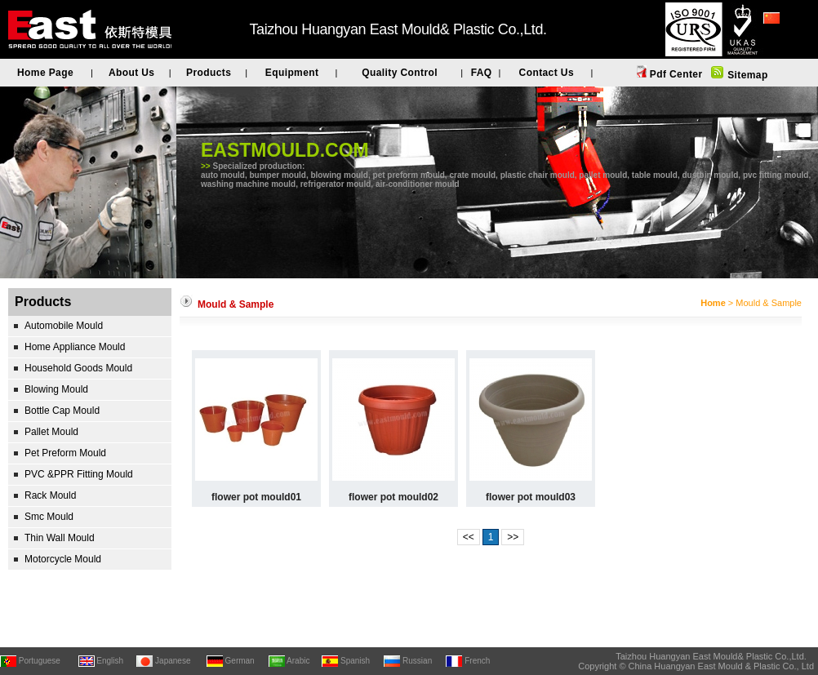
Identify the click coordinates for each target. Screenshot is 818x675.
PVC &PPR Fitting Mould (78, 474)
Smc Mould (48, 516)
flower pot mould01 (256, 497)
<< (468, 537)
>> (512, 537)
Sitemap (745, 75)
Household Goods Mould (78, 368)
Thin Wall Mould (59, 538)
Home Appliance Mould (74, 347)
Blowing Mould (56, 389)
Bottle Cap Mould (62, 410)
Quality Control (400, 72)
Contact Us (546, 72)
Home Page (45, 72)
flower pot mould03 (531, 497)
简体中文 (782, 40)
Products (208, 72)
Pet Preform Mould (65, 453)
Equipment (292, 72)
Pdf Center (674, 74)
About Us (132, 72)
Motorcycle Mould (62, 559)
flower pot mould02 (393, 497)
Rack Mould (50, 495)
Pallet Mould (51, 431)
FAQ (481, 72)
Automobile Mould (63, 325)
